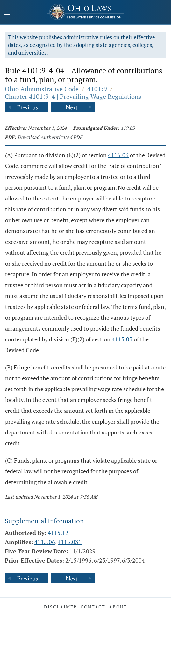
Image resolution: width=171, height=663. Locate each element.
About (118, 607)
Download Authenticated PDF (50, 137)
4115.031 (70, 542)
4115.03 (118, 155)
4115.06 (44, 542)
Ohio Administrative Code (42, 88)
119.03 (128, 128)
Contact (93, 607)
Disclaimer (60, 607)
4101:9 (97, 88)
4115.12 (58, 532)
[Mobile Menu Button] (7, 13)
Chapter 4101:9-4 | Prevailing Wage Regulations (73, 96)
